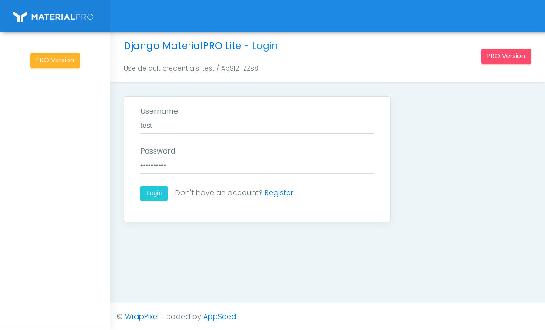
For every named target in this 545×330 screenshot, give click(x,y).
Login (154, 193)
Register (279, 192)
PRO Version (55, 60)
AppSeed (219, 316)
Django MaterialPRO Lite (182, 45)
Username (159, 111)
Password (157, 151)
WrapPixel (142, 316)
